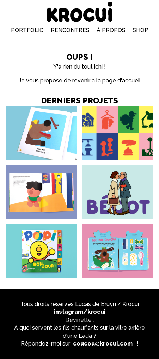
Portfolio (27, 30)
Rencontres (70, 30)
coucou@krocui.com (103, 343)
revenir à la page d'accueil (106, 80)
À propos (111, 30)
